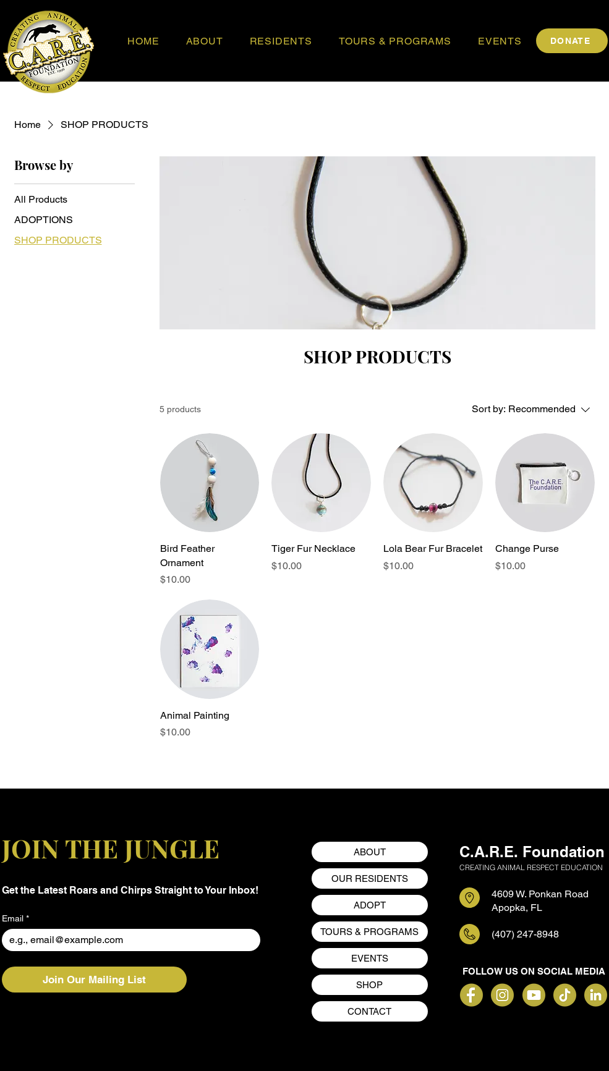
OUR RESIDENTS (369, 878)
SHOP (369, 985)
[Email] (127, 940)
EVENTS (369, 958)
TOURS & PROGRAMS (369, 931)
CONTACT (369, 1011)
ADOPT (370, 905)
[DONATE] (572, 40)
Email (15, 918)
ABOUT (370, 852)
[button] (204, 41)
